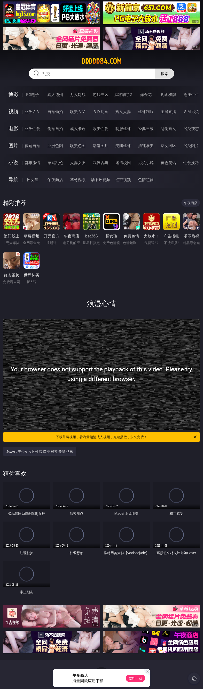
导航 (13, 179)
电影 (13, 128)
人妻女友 (78, 162)
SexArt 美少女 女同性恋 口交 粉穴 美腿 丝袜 (40, 451)
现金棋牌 (168, 94)
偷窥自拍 (32, 145)
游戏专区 (100, 94)
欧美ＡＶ (78, 111)
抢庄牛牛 (191, 94)
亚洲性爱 (32, 128)
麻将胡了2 (123, 94)
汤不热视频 (100, 179)
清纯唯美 (146, 145)
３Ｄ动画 (100, 111)
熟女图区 (168, 145)
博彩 (13, 94)
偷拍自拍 (55, 128)
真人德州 (55, 94)
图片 (13, 145)
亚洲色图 (55, 145)
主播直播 (168, 111)
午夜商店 (55, 179)
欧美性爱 (100, 128)
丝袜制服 (146, 111)
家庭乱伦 (55, 162)
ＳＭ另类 (191, 111)
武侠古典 (100, 162)
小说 (13, 162)
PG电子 (32, 94)
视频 (13, 111)
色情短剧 (146, 179)
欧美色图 (78, 145)
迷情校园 (123, 162)
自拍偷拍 (55, 111)
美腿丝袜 (123, 145)
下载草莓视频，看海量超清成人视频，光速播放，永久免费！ (126, 437)
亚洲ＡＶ (32, 111)
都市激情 (32, 162)
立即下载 (135, 678)
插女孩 (32, 179)
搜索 (164, 73)
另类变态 (191, 128)
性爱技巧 (191, 162)
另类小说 (146, 162)
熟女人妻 (123, 111)
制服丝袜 (123, 128)
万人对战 (78, 94)
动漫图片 (100, 145)
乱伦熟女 (168, 128)
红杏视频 (123, 179)
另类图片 (191, 145)
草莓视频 (78, 179)
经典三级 (146, 128)
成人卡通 (78, 128)
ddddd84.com (101, 61)
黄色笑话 (168, 162)
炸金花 (146, 94)
